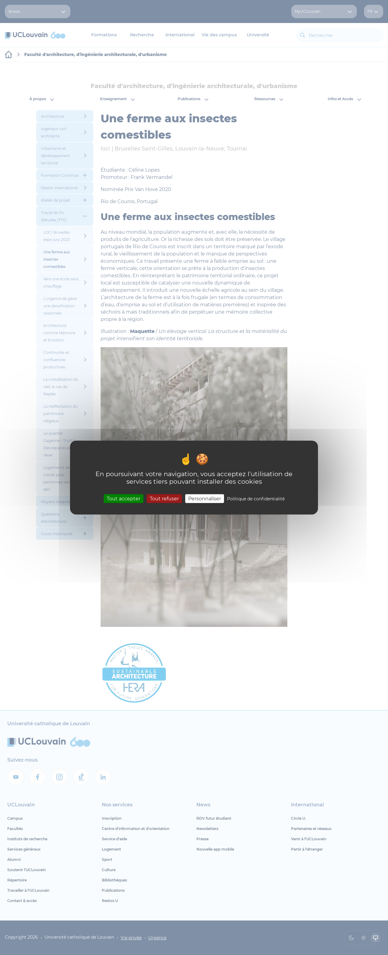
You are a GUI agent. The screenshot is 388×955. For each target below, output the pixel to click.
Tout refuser (164, 499)
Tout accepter (123, 499)
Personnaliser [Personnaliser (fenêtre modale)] (204, 499)
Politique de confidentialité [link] (256, 499)
